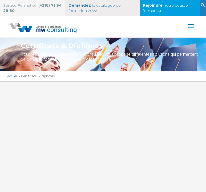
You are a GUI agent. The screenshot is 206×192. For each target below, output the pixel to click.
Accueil (12, 76)
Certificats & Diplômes (38, 76)
